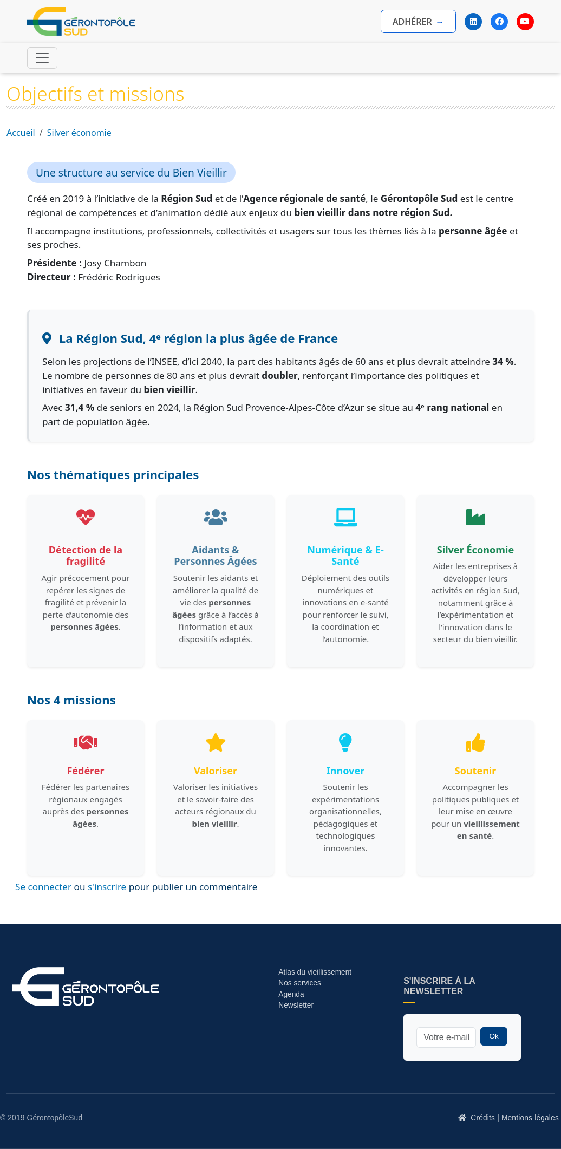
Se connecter (43, 886)
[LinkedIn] (473, 21)
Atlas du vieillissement (314, 972)
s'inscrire (107, 886)
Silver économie (79, 133)
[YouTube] (525, 21)
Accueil (20, 133)
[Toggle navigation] (42, 58)
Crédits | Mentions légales (515, 1118)
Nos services (300, 983)
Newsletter (296, 1005)
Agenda (291, 994)
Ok (493, 1036)
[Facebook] (499, 21)
